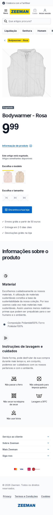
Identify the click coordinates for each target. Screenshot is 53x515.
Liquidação (11, 30)
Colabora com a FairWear (18, 3)
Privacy (7, 496)
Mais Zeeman (26, 449)
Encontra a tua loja (17, 209)
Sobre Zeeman (26, 443)
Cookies (45, 496)
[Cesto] (35, 11)
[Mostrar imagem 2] (19, 177)
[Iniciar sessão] (45, 11)
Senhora (27, 30)
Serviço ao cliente (26, 436)
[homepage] (20, 11)
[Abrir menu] (5, 11)
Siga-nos (26, 455)
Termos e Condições (26, 496)
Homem (42, 30)
